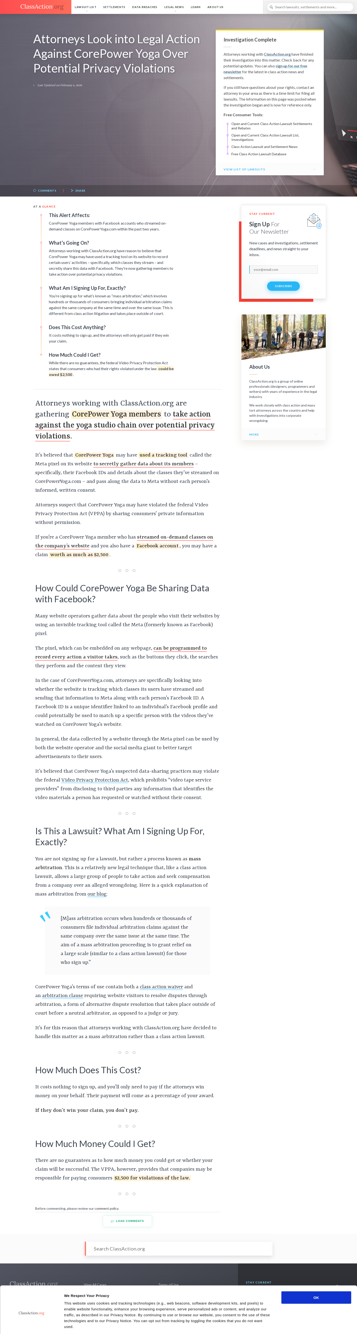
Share (78, 191)
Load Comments (127, 1221)
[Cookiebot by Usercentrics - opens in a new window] (31, 1324)
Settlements (114, 7)
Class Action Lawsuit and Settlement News (264, 147)
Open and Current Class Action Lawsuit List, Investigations (265, 137)
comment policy (106, 1208)
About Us (215, 7)
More (254, 434)
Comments (44, 191)
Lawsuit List (85, 7)
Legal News (174, 7)
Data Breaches (145, 7)
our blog (97, 894)
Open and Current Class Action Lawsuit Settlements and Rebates (271, 126)
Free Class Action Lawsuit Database (258, 154)
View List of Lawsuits (244, 169)
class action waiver (161, 987)
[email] (283, 269)
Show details (256, 1324)
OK (316, 1275)
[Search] (310, 7)
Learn (196, 7)
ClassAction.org (277, 54)
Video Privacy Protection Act (94, 780)
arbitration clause (62, 996)
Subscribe (283, 286)
